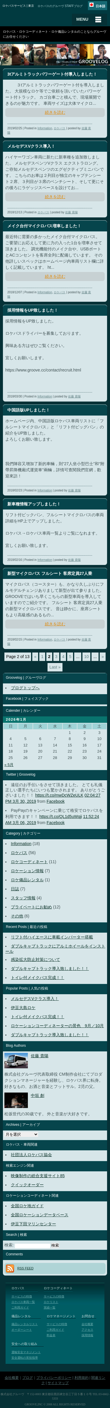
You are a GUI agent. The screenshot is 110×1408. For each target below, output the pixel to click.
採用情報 (87, 1335)
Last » (54, 667)
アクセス (87, 1329)
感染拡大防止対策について (35, 959)
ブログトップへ (25, 687)
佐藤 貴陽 (71, 212)
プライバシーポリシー (54, 1378)
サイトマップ (58, 1383)
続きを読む (55, 112)
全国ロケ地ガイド (27, 1205)
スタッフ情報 (23, 898)
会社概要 (87, 1324)
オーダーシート (21, 1329)
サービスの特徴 (21, 1296)
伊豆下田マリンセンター (33, 1224)
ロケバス (59, 128)
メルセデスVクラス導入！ (35, 998)
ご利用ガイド (20, 1307)
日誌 (15, 889)
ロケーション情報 (27, 870)
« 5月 (8, 765)
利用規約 (82, 1378)
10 (86, 656)
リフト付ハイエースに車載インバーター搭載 (52, 937)
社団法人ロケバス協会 (31, 1154)
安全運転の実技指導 (24, 1357)
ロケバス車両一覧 (23, 1302)
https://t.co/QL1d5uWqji (60, 816)
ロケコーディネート (29, 861)
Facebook (56, 801)
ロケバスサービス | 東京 (18, 5)
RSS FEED (25, 1268)
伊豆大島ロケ (23, 1007)
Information (45, 128)
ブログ (27, 1378)
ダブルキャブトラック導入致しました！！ (50, 968)
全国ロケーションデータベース (39, 1214)
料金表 (51, 1335)
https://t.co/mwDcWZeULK (59, 795)
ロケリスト (51, 1302)
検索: (9, 1245)
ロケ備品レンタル (27, 879)
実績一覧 (49, 1307)
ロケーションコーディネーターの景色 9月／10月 (57, 1025)
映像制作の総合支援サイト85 (38, 1175)
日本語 (100, 6)
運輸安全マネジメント (26, 1352)
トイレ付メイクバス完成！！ (37, 977)
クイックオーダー (27, 1184)
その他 (17, 916)
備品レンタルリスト (24, 1324)
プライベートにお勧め (31, 907)
